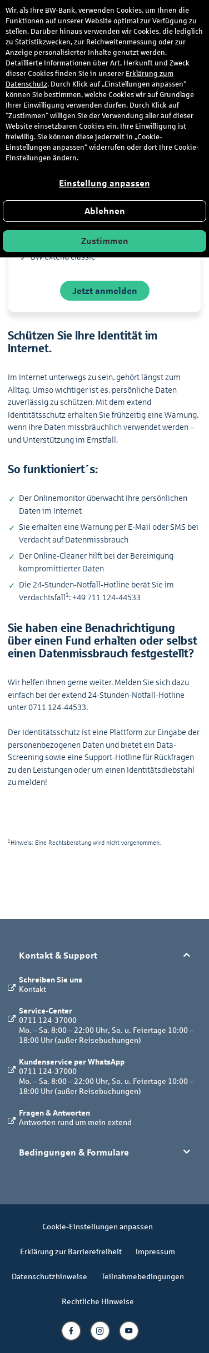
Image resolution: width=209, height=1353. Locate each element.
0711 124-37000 (48, 1020)
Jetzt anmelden (104, 290)
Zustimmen (104, 241)
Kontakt (32, 989)
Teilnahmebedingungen (142, 1276)
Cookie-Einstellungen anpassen (97, 1226)
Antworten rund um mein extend (75, 1122)
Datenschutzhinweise (49, 1276)
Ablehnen (104, 211)
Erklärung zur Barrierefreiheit (71, 1251)
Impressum (155, 1251)
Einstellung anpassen (104, 183)
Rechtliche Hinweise (98, 1301)
